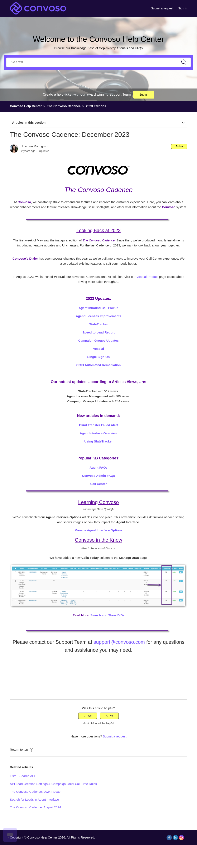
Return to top (21, 749)
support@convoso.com (119, 642)
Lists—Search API (22, 776)
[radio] (87, 716)
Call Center (98, 484)
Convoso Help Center (26, 106)
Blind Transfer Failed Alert (98, 425)
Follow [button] (179, 146)
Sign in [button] (182, 8)
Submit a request (162, 8)
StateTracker (98, 324)
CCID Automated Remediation (98, 365)
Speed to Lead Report (98, 332)
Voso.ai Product (147, 276)
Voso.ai (98, 348)
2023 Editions (96, 106)
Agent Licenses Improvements (98, 316)
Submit (143, 94)
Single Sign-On (98, 357)
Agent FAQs (98, 467)
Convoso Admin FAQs (98, 475)
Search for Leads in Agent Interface (34, 799)
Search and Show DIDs (107, 615)
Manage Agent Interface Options (98, 530)
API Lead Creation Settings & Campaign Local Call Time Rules (53, 784)
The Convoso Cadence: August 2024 (35, 807)
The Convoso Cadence (64, 106)
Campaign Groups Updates (98, 340)
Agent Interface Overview (98, 433)
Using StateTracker (98, 441)
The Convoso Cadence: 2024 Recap (35, 791)
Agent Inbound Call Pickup (99, 308)
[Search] (98, 62)
